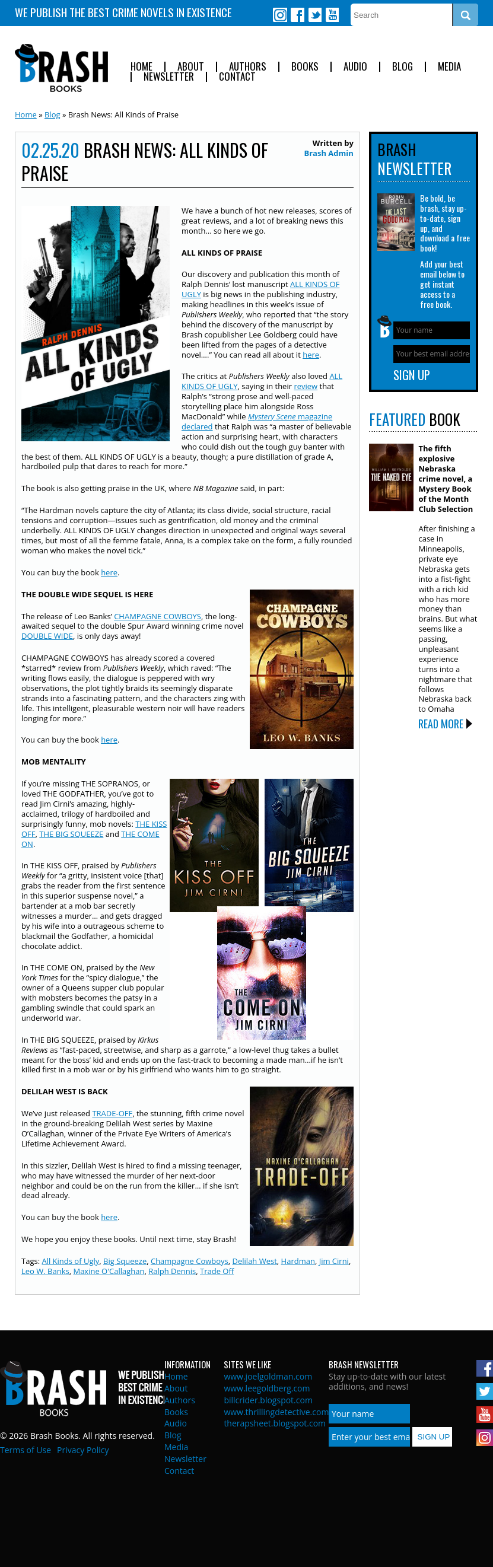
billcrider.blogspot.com (268, 1400)
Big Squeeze (125, 1261)
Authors (247, 67)
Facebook (297, 15)
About (190, 67)
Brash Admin (328, 153)
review (305, 386)
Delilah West (255, 1261)
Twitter (314, 15)
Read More (440, 723)
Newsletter (169, 77)
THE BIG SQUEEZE (71, 834)
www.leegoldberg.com (267, 1388)
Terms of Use (25, 1449)
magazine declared (257, 421)
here (311, 354)
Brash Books (61, 68)
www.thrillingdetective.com (276, 1412)
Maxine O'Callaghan (108, 1271)
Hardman (298, 1261)
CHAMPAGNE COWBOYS (157, 616)
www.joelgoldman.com (268, 1376)
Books (305, 67)
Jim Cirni (334, 1261)
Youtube (332, 15)
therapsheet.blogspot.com (275, 1423)
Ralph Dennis (172, 1271)
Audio (355, 67)
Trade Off (217, 1271)
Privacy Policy (83, 1449)
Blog (402, 67)
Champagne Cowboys (189, 1261)
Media (449, 67)
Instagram (280, 15)
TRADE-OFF (112, 1113)
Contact (237, 77)
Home (141, 67)
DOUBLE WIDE (47, 635)
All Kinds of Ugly (70, 1261)
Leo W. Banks (45, 1271)
